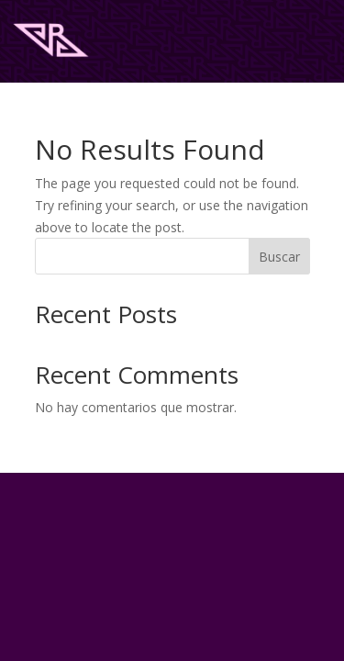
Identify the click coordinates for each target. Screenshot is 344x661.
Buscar (279, 256)
